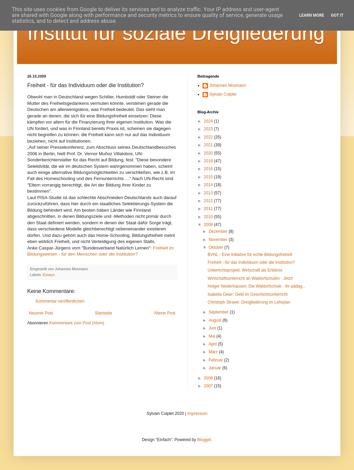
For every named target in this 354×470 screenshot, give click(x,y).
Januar (215, 368)
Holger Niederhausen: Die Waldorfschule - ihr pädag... (257, 286)
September (219, 312)
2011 (209, 208)
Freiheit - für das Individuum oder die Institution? (251, 262)
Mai (212, 336)
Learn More (311, 15)
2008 (209, 378)
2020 (209, 153)
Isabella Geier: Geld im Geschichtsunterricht (248, 294)
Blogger (204, 439)
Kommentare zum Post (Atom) (76, 323)
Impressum (197, 413)
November (219, 239)
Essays (49, 275)
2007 (209, 386)
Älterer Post (164, 313)
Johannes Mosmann (227, 85)
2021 (209, 145)
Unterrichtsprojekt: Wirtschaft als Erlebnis (245, 270)
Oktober (216, 247)
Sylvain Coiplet (222, 94)
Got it (337, 15)
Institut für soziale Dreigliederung (176, 32)
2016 (209, 168)
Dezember (219, 231)
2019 (209, 161)
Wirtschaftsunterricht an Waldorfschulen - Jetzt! (250, 278)
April (213, 344)
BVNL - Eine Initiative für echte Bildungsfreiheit (250, 254)
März (214, 352)
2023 (209, 129)
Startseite (103, 313)
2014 (209, 184)
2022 (209, 137)
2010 (209, 216)
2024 (209, 121)
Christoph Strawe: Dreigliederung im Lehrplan (249, 302)
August (216, 320)
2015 (209, 177)
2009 (209, 224)
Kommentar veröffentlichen (60, 301)
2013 (209, 193)
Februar (216, 360)
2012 (209, 200)
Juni (213, 328)
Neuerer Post (41, 313)
